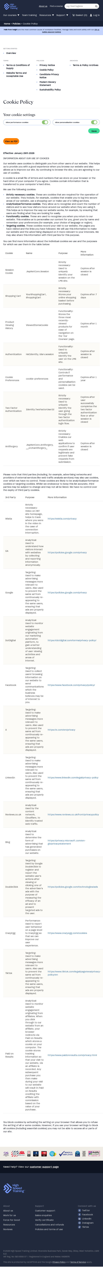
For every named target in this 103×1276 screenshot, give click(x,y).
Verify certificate (44, 1220)
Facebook (85, 1214)
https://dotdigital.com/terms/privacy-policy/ (72, 640)
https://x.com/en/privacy (61, 730)
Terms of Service (78, 1262)
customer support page (44, 1166)
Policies (16, 23)
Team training (29, 15)
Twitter (84, 1210)
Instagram (85, 1222)
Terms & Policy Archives (85, 65)
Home (7, 23)
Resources (9, 1224)
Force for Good (11, 1220)
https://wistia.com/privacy (62, 518)
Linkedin (84, 1218)
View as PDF (11, 141)
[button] (96, 6)
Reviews (7, 1229)
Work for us (9, 1215)
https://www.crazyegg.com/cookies (67, 933)
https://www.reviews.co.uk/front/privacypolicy (73, 814)
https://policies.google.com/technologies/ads (73, 887)
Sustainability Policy (50, 89)
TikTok (83, 1227)
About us (43, 6)
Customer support (45, 1210)
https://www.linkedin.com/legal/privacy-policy (73, 777)
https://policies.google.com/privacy (67, 552)
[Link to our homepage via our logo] (11, 6)
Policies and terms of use (49, 1229)
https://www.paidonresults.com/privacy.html (72, 1055)
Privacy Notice (47, 65)
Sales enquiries (43, 1215)
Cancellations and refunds (49, 1224)
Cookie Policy (47, 70)
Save (94, 131)
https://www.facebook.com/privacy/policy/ (71, 685)
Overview (11, 53)
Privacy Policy (59, 1262)
